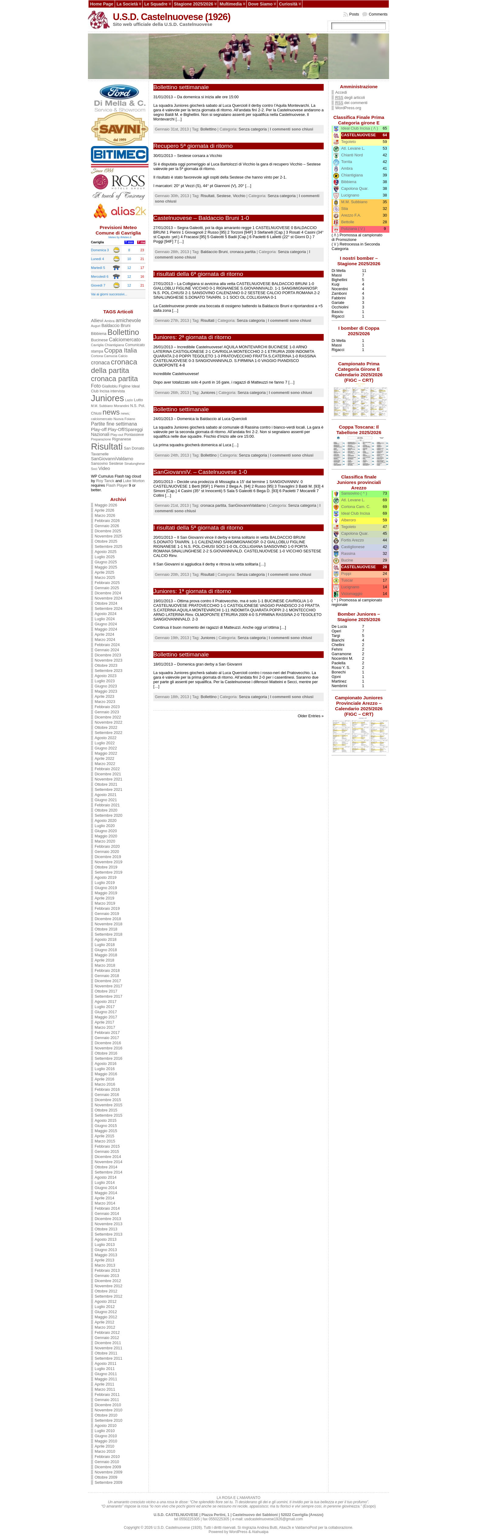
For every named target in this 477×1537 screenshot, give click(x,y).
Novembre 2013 (108, 1224)
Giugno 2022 (106, 748)
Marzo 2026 (105, 515)
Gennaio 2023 (107, 712)
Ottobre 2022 (106, 727)
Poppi (346, 573)
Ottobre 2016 (106, 1053)
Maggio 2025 (106, 567)
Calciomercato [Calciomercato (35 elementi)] (125, 339)
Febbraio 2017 (107, 1032)
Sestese (224, 195)
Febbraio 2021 (107, 805)
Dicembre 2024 (108, 593)
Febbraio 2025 (107, 582)
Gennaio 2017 (107, 1037)
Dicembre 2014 (108, 1156)
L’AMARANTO (248, 1498)
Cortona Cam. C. (356, 506)
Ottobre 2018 (106, 929)
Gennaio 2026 (107, 525)
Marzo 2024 (105, 639)
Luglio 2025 (105, 557)
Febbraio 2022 (107, 769)
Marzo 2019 (105, 903)
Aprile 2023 (104, 696)
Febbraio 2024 (107, 644)
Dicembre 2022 (108, 717)
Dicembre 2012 (108, 1280)
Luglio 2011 (105, 1368)
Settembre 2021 (108, 789)
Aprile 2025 (104, 572)
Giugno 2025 (106, 562)
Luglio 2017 (105, 1006)
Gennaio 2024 (107, 650)
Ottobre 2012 (106, 1291)
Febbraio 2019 (107, 908)
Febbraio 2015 (107, 1146)
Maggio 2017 (106, 1017)
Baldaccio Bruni (214, 251)
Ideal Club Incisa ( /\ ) (359, 128)
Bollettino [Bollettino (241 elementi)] (123, 332)
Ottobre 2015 (106, 1110)
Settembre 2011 (108, 1358)
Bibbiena (349, 181)
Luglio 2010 (105, 1430)
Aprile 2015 (104, 1136)
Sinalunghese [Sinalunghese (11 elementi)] (134, 463)
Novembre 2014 (108, 1162)
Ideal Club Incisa (355, 513)
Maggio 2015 (106, 1130)
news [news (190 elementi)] (111, 412)
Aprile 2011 (104, 1384)
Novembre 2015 (108, 1105)
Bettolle (347, 222)
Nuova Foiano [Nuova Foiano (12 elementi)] (124, 419)
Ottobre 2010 (106, 1415)
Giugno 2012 (106, 1311)
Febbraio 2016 (107, 1089)
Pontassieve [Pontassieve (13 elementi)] (134, 435)
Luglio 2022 (105, 743)
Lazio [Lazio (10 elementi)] (129, 400)
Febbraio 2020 (107, 846)
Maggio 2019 (106, 893)
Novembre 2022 (108, 722)
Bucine (347, 560)
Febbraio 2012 (107, 1332)
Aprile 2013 (104, 1260)
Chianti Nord (352, 155)
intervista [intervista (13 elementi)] (117, 391)
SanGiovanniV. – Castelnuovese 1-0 (200, 472)
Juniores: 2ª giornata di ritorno (192, 337)
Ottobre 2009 (106, 1477)
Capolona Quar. (355, 188)
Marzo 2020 (105, 841)
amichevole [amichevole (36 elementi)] (128, 320)
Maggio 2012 (106, 1317)
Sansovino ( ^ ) (354, 493)
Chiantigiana (352, 175)
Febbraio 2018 (107, 970)
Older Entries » (311, 716)
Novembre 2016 (108, 1048)
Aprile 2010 (104, 1446)
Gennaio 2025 (107, 588)
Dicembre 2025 (108, 531)
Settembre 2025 (108, 546)
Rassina (348, 553)
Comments (378, 14)
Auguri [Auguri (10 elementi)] (95, 326)
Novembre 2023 (108, 660)
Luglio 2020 (105, 825)
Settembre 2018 (108, 934)
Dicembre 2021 (108, 774)
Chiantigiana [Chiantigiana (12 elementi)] (114, 345)
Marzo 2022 (105, 763)
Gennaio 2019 (107, 913)
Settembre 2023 (108, 670)
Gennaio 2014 (107, 1213)
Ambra (347, 168)
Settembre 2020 (108, 815)
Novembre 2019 (108, 862)
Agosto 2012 (106, 1301)
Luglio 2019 (105, 882)
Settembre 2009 (108, 1482)
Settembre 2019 (108, 872)
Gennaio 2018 (107, 975)
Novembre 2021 (108, 779)
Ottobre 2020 (106, 810)
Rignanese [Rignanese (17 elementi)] (121, 439)
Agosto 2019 (106, 877)
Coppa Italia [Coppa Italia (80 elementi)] (120, 350)
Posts (354, 14)
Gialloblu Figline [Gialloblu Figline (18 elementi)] (116, 386)
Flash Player (117, 485)
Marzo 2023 (105, 701)
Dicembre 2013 (108, 1218)
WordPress (238, 1532)
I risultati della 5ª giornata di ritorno (198, 527)
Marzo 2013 (105, 1265)
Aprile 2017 (104, 1022)
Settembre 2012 (108, 1296)
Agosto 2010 (106, 1425)
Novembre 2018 (108, 924)
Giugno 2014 (106, 1187)
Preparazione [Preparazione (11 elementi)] (101, 439)
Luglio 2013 (105, 1244)
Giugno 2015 (106, 1125)
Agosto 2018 (106, 939)
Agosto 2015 (106, 1120)
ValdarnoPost (306, 1527)
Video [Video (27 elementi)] (104, 468)
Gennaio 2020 (107, 851)
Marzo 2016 (105, 1084)
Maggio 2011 (106, 1379)
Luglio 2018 (105, 944)
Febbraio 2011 (107, 1394)
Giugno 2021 (106, 800)
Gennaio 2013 (107, 1275)
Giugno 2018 (106, 950)
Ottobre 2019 (106, 867)
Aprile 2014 (104, 1198)
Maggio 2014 (106, 1193)
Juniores (207, 392)
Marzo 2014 (105, 1203)
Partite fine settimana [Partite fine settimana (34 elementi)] (114, 423)
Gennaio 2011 (107, 1399)
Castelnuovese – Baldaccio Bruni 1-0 (201, 218)
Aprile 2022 (104, 758)
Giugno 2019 (106, 887)
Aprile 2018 (104, 960)
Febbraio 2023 (107, 706)
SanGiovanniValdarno (247, 505)
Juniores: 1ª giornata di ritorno (192, 591)
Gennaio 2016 (107, 1094)
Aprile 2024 (104, 634)
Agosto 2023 (106, 675)
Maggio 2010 (106, 1441)
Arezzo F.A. (351, 215)
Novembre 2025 (108, 536)
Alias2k (285, 1527)
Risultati (207, 195)
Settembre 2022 (108, 732)
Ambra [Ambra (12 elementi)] (109, 321)
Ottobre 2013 (106, 1229)
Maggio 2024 (106, 629)
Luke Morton (133, 480)
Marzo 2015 (105, 1141)
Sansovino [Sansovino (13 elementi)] (99, 463)
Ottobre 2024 (106, 603)
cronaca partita (243, 251)
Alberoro (348, 520)
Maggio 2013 (106, 1255)
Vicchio (239, 195)
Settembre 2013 (108, 1234)
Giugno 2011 (106, 1374)
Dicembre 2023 (108, 655)
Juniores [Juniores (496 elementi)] (107, 398)
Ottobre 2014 (106, 1167)
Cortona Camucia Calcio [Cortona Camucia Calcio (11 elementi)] (109, 356)
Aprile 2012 (104, 1322)
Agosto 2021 (106, 794)
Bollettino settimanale (181, 87)
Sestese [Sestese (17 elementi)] (116, 463)
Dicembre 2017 (108, 981)
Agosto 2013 (106, 1239)
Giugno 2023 (106, 686)
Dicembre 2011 (108, 1343)
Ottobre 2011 (106, 1353)
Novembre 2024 (108, 598)
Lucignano (350, 195)
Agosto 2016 (106, 1063)
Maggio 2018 (106, 955)
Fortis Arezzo (352, 540)
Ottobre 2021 (106, 784)
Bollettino (208, 129)
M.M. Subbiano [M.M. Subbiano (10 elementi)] (102, 406)
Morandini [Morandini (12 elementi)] (121, 406)
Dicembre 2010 (108, 1405)
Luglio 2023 (105, 681)
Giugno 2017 (106, 1012)
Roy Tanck (105, 480)
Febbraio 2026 (107, 520)
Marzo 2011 (105, 1389)
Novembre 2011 (108, 1348)
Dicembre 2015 (108, 1099)
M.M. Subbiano (354, 202)
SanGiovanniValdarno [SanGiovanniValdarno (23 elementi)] (112, 458)
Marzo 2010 (105, 1451)
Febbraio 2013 (107, 1270)
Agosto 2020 (106, 820)
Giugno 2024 (106, 624)
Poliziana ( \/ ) (353, 228)
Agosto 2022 (106, 737)
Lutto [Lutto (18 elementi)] (138, 400)
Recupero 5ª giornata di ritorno (193, 146)
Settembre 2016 (108, 1058)
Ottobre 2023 (106, 665)
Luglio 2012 (105, 1306)
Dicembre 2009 (108, 1467)
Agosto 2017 (106, 1001)
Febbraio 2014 (107, 1208)
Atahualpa (260, 1532)
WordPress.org (348, 108)
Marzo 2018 (105, 965)
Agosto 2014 (106, 1177)
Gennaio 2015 (107, 1151)
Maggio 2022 (106, 753)
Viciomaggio (351, 593)
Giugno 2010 (106, 1436)
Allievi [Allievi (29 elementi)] (97, 320)
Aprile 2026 (104, 510)
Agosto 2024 (106, 613)
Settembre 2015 (108, 1115)
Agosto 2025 (106, 551)
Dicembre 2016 (108, 1043)
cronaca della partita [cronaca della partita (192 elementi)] (114, 366)
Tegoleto (348, 141)
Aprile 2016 (104, 1079)
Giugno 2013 (106, 1249)
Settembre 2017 (108, 996)
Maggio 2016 (106, 1074)
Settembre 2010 (108, 1420)
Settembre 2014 (108, 1172)
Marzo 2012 (105, 1327)
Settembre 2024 (108, 608)
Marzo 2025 (105, 577)
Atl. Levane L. (353, 148)
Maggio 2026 (106, 505)
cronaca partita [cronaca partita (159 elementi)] (114, 379)
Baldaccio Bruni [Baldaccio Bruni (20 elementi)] (115, 325)
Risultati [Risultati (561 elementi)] (107, 446)
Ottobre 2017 (106, 991)
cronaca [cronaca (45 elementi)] (100, 363)
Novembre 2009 (108, 1472)
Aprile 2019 (104, 898)
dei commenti (351, 102)
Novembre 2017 (108, 986)
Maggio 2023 (106, 691)
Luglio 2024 (105, 619)
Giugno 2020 (106, 831)
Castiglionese (353, 546)
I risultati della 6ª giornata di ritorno (198, 274)
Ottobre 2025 (106, 541)
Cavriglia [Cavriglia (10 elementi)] (97, 345)
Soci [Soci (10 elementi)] (94, 469)
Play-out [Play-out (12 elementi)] (116, 434)
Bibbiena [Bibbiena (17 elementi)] (98, 333)
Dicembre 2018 (108, 918)
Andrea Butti (267, 1527)
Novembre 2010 (108, 1410)
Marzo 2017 (105, 1027)
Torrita (346, 161)
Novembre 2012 (108, 1286)
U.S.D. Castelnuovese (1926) (171, 17)
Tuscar (347, 580)
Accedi (341, 92)
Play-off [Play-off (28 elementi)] (98, 429)
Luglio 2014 (105, 1182)
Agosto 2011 (106, 1363)
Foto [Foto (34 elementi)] (96, 385)
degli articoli (350, 97)
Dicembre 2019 (108, 856)
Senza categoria (252, 129)
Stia (344, 208)
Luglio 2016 (105, 1068)
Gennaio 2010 (107, 1461)
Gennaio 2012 (107, 1337)
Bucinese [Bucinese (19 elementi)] (99, 340)
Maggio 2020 (106, 836)
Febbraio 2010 (107, 1456)
